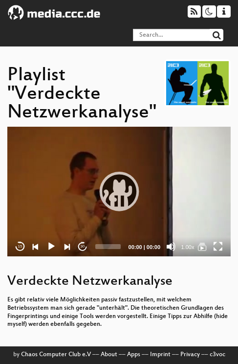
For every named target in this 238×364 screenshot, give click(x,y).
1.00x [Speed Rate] (188, 247)
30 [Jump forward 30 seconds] (83, 246)
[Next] (67, 246)
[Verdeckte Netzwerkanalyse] (202, 246)
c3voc (217, 354)
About (109, 354)
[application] (119, 191)
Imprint (160, 354)
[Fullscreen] (218, 246)
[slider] (108, 246)
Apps (133, 354)
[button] (119, 191)
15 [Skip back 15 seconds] (20, 246)
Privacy (190, 354)
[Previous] (36, 246)
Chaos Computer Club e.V (56, 354)
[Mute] (171, 246)
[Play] (51, 246)
